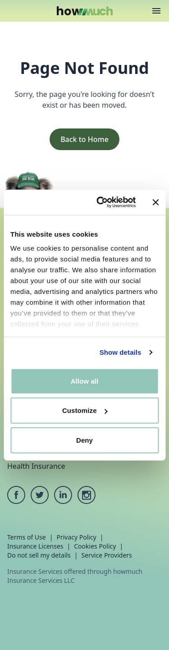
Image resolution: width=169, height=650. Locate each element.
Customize (85, 410)
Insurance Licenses (35, 546)
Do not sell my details (39, 555)
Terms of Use (26, 537)
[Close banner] (155, 202)
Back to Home (84, 139)
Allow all (85, 381)
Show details (121, 352)
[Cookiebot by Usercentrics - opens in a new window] (101, 202)
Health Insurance (36, 466)
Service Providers (107, 555)
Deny (84, 440)
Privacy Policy (76, 537)
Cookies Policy (95, 546)
